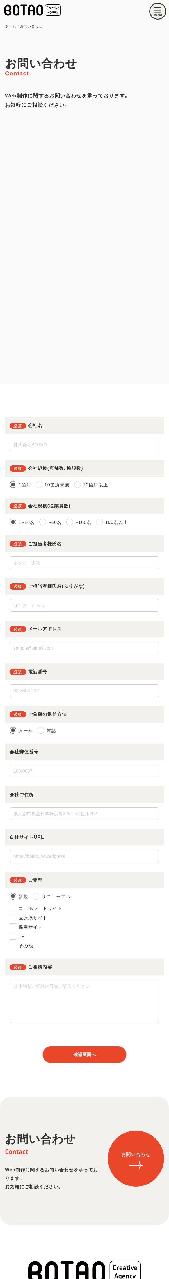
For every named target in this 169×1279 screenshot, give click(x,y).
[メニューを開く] (158, 11)
